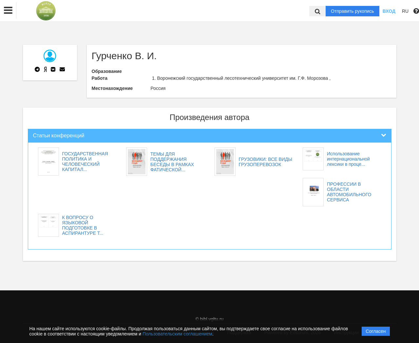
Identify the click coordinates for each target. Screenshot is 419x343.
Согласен (376, 331)
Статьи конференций (59, 135)
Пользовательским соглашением (177, 333)
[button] (8, 10)
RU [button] (405, 11)
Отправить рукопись (352, 11)
